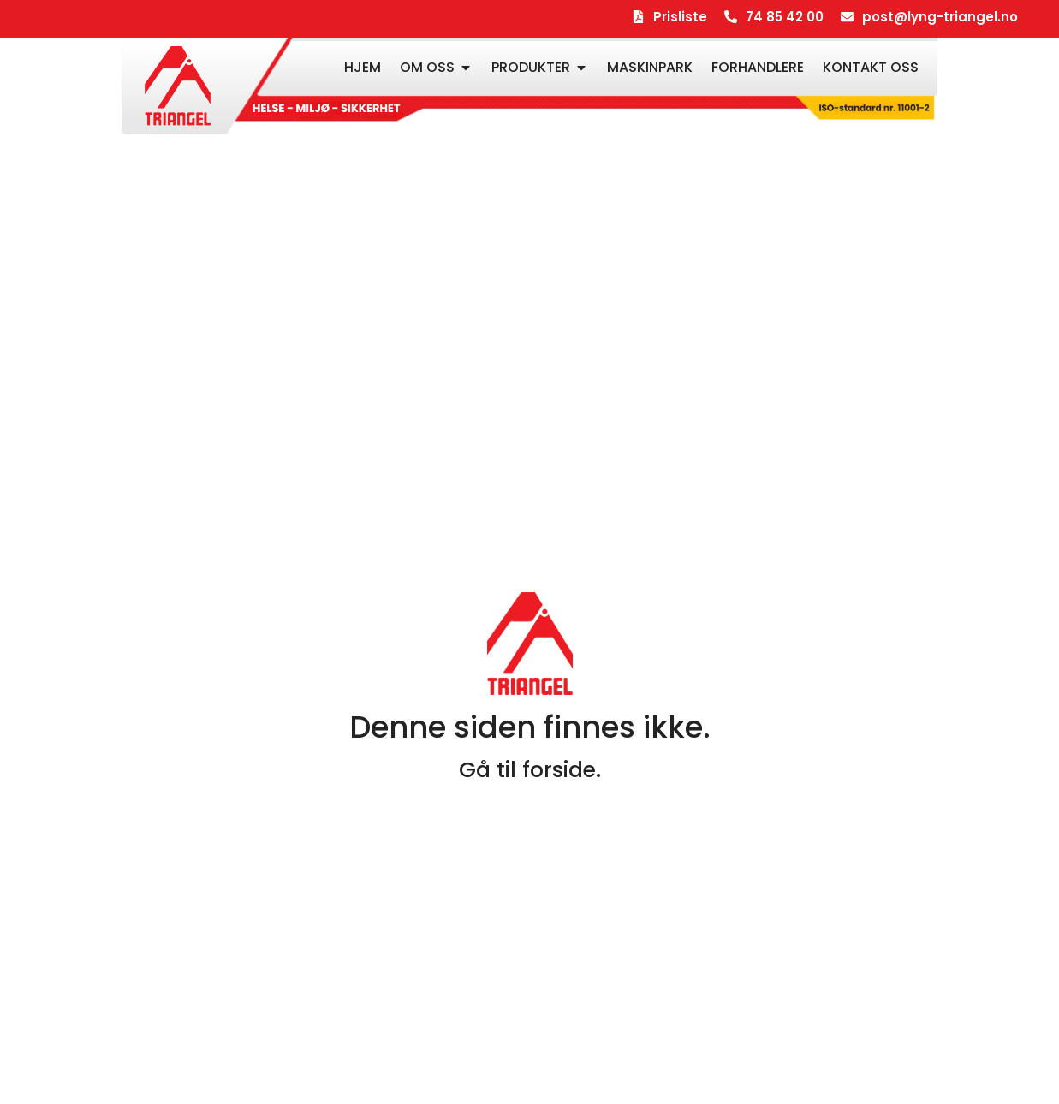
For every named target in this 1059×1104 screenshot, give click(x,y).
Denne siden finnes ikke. (530, 727)
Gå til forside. (530, 770)
